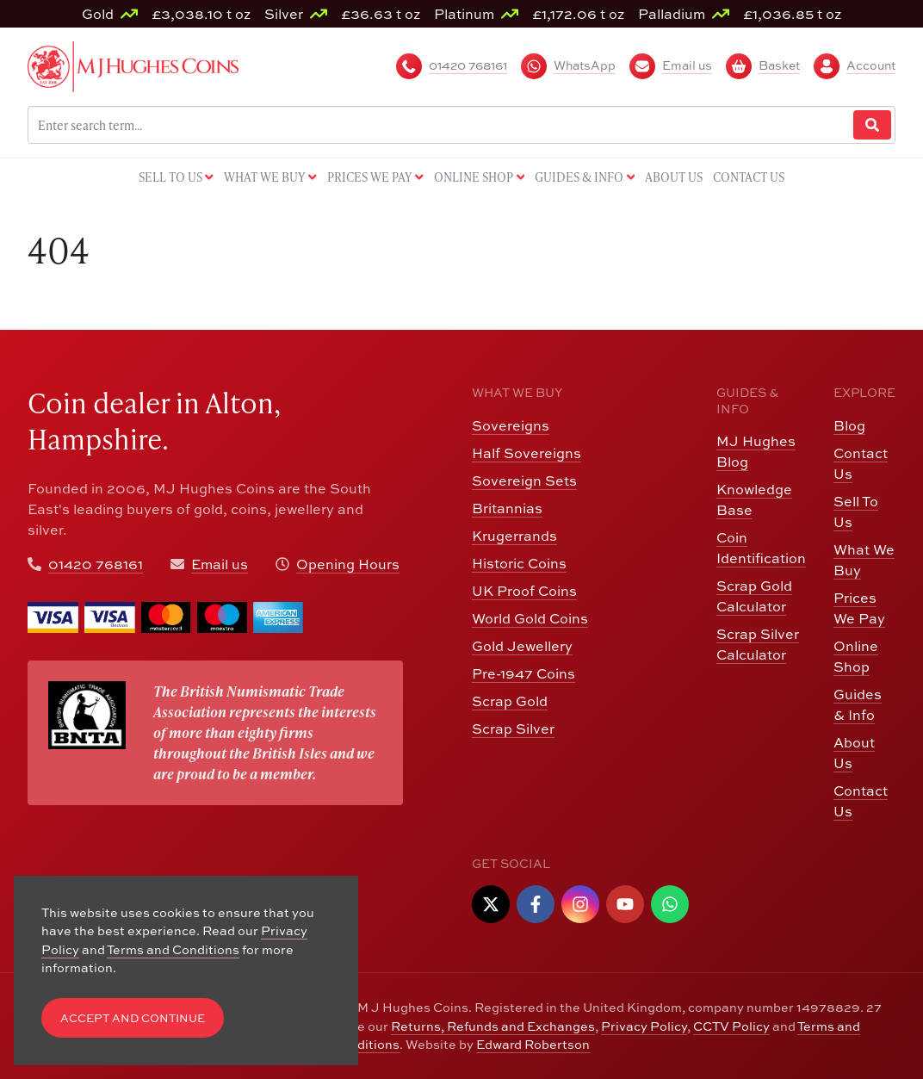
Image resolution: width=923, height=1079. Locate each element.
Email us (219, 564)
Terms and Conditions (173, 949)
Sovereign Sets (524, 480)
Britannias (507, 508)
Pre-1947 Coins (523, 673)
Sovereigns (510, 425)
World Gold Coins (530, 618)
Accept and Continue (132, 1018)
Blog (849, 425)
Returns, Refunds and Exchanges (493, 1026)
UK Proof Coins (524, 590)
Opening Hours (348, 564)
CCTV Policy (731, 1026)
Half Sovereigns (526, 452)
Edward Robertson (533, 1044)
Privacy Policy (644, 1026)
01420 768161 (95, 564)
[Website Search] (872, 125)
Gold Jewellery (522, 645)
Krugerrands (514, 535)
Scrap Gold (510, 700)
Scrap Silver (513, 728)
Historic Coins (519, 563)
